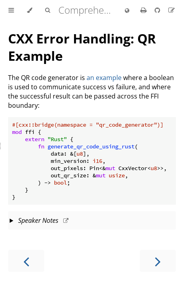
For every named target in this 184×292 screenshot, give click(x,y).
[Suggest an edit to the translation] (171, 10)
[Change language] (127, 11)
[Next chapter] (158, 261)
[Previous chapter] (26, 261)
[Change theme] (30, 10)
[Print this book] (144, 10)
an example (104, 77)
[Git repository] (158, 10)
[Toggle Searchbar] (47, 10)
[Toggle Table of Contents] (11, 10)
